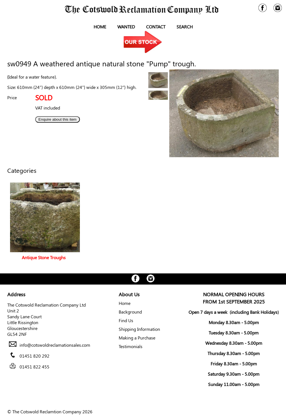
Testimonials (130, 346)
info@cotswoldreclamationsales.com (55, 345)
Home (100, 27)
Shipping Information (139, 329)
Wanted (126, 27)
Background (130, 312)
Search (185, 27)
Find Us (126, 320)
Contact (155, 27)
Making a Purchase (137, 338)
